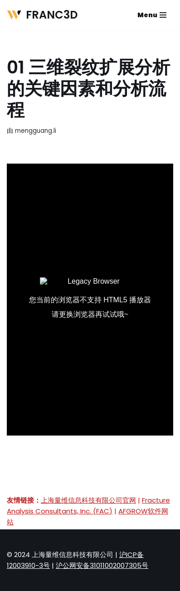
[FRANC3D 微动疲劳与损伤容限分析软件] (42, 15)
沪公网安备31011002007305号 (102, 565)
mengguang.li (35, 130)
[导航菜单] (152, 15)
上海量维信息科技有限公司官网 (88, 500)
